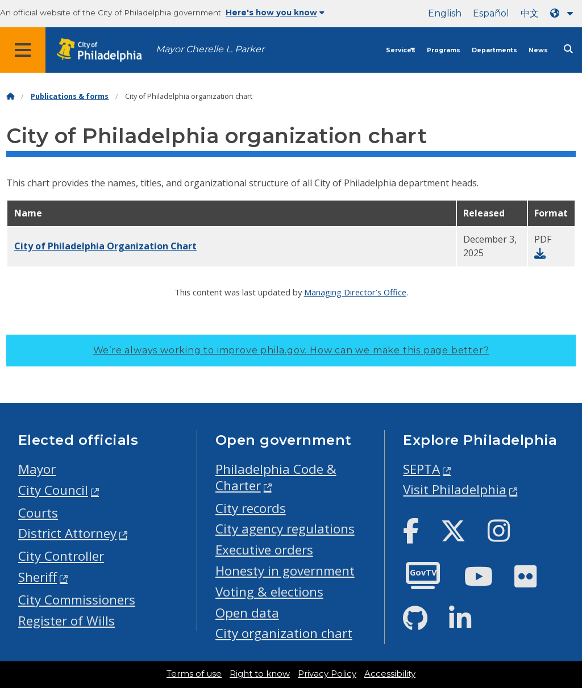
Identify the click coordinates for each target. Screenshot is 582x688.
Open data (247, 613)
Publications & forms (70, 96)
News (538, 50)
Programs (443, 50)
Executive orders (264, 549)
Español (491, 13)
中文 (530, 13)
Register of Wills (66, 620)
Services (400, 50)
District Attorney (67, 533)
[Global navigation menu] (22, 50)
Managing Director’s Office (355, 292)
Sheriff (37, 577)
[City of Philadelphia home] (105, 50)
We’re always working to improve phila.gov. (291, 350)
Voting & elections (269, 592)
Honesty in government (285, 570)
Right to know (260, 674)
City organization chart (283, 633)
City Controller (61, 556)
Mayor (37, 469)
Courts (38, 513)
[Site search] (568, 49)
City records (250, 508)
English (445, 13)
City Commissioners (76, 599)
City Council (53, 490)
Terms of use (194, 674)
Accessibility (389, 674)
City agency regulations (285, 528)
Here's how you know (275, 12)
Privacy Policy (327, 674)
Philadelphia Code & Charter (275, 477)
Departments (494, 50)
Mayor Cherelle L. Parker (210, 49)
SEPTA (421, 469)
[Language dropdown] (564, 13)
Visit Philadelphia (454, 489)
